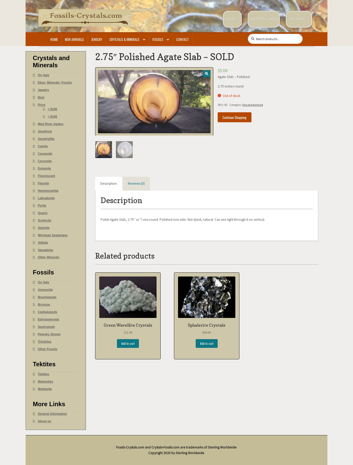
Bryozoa (44, 304)
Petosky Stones (49, 334)
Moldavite (45, 389)
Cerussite (45, 161)
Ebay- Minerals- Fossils (55, 82)
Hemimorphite (48, 191)
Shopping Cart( (263, 19)
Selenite (44, 228)
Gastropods (46, 327)
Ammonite (45, 290)
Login (230, 19)
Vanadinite (45, 250)
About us (44, 421)
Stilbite (43, 243)
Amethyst (45, 131)
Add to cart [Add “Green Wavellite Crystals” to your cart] (128, 343)
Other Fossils (48, 349)
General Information (52, 414)
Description (108, 183)
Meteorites (45, 381)
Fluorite (43, 183)
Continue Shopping (234, 117)
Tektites (43, 374)
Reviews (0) (136, 183)
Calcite (43, 146)
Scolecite (44, 220)
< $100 (52, 109)
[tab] (108, 184)
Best (41, 97)
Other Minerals (48, 257)
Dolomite (44, 168)
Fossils (157, 39)
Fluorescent (46, 176)
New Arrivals (74, 39)
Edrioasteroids (48, 319)
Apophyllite (46, 139)
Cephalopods (47, 312)
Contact (182, 39)
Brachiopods (47, 297)
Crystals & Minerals (124, 39)
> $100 (52, 116)
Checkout (297, 19)
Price (41, 105)
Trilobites (44, 342)
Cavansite (45, 154)
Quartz (43, 213)
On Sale (43, 75)
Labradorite (46, 198)
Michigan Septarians (53, 235)
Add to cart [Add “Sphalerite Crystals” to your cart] (206, 343)
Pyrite (42, 205)
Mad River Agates (50, 124)
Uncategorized (252, 105)
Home (54, 39)
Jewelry (96, 39)
